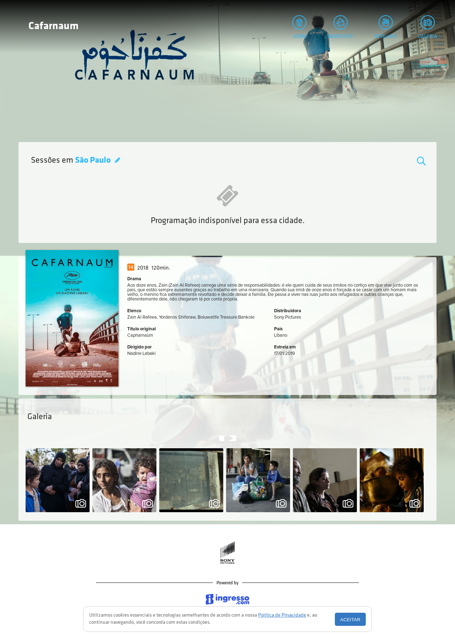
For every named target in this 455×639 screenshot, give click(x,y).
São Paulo (93, 160)
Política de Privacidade (282, 615)
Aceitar (350, 619)
